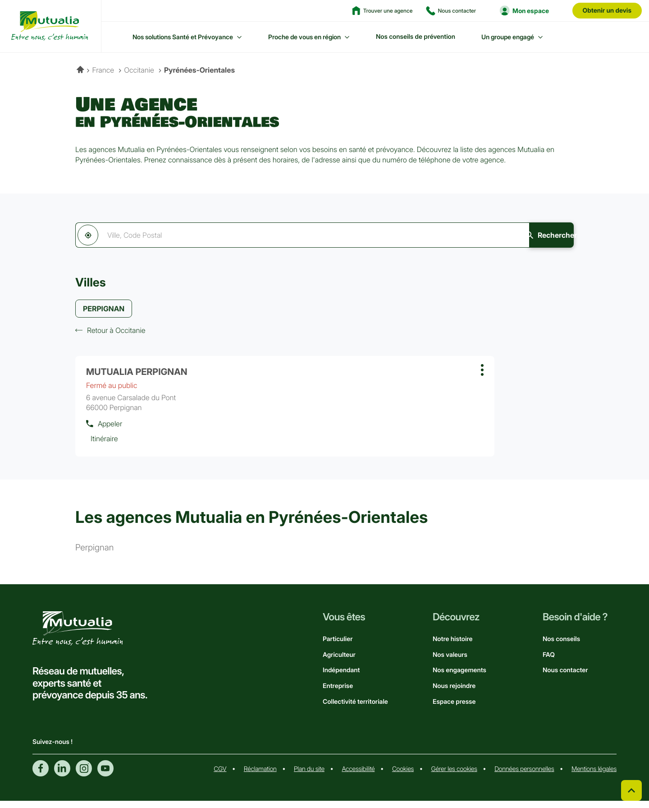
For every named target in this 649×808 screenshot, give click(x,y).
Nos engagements (459, 677)
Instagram (84, 775)
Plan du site (309, 776)
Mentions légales (594, 776)
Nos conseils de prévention (415, 37)
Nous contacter (565, 677)
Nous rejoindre (454, 693)
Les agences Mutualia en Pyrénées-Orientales (251, 524)
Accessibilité (358, 776)
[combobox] (269, 235)
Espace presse (454, 709)
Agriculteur (339, 662)
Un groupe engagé (507, 37)
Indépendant (341, 677)
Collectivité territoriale (355, 709)
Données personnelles (524, 776)
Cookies (403, 776)
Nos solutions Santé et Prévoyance (183, 37)
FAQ (549, 662)
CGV (220, 776)
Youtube (105, 775)
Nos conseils (561, 646)
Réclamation (260, 776)
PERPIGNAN (103, 309)
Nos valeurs (450, 662)
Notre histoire (452, 646)
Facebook (40, 775)
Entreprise (338, 693)
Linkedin (62, 775)
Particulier (337, 646)
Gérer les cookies (454, 776)
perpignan (94, 555)
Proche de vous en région (304, 37)
